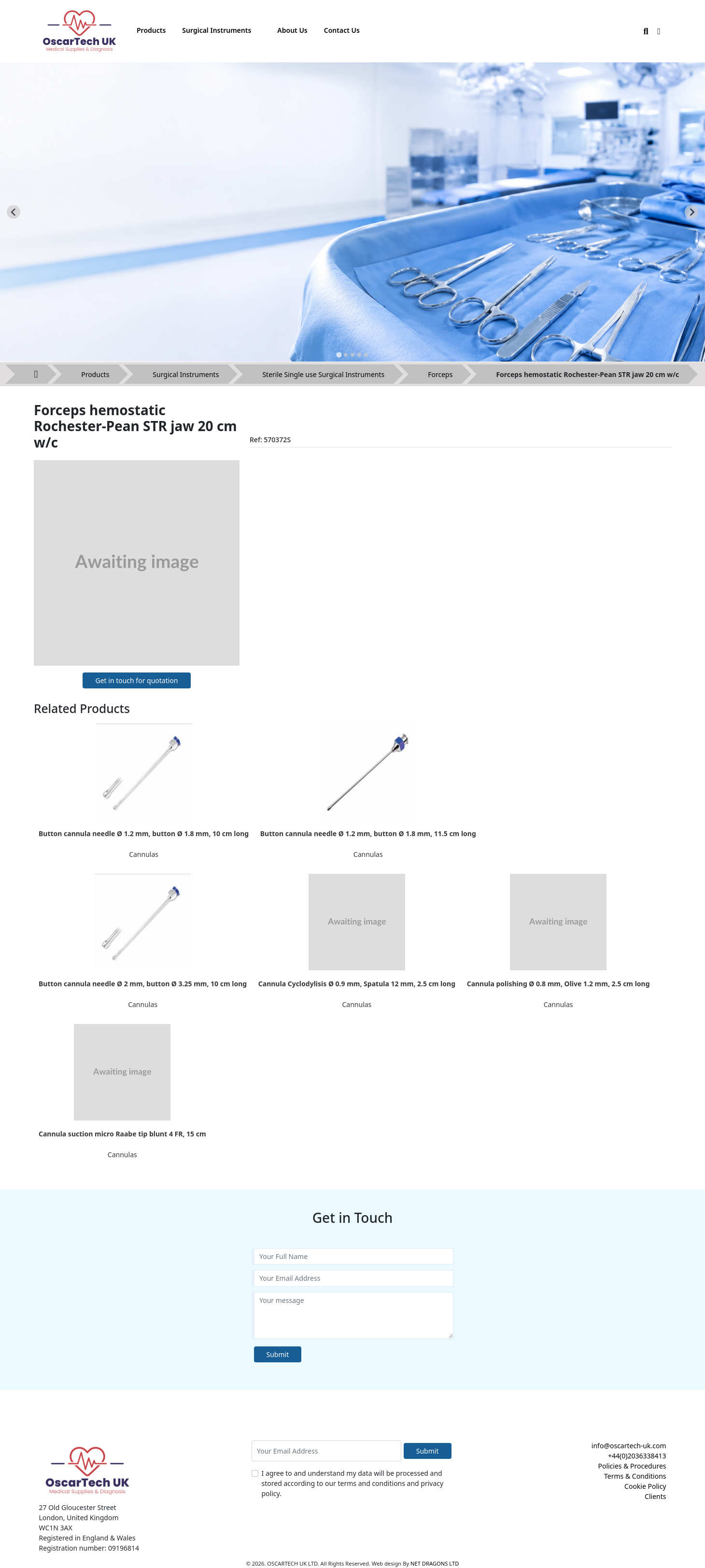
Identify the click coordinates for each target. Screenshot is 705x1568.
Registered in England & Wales (87, 1537)
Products (95, 374)
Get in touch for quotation (136, 680)
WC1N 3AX (55, 1527)
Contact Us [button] (342, 30)
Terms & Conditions (635, 1476)
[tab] (338, 354)
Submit (278, 1354)
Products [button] (151, 30)
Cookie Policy (645, 1486)
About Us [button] (292, 30)
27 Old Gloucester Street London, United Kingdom (79, 1512)
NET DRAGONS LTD (434, 1563)
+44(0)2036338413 (637, 1455)
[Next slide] (691, 212)
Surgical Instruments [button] (216, 30)
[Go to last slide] (13, 212)
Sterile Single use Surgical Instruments (323, 374)
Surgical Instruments (186, 374)
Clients (655, 1496)
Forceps (440, 374)
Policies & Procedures (632, 1465)
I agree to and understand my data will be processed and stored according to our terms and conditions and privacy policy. (353, 1483)
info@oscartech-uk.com (629, 1445)
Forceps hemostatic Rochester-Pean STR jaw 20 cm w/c (587, 374)
